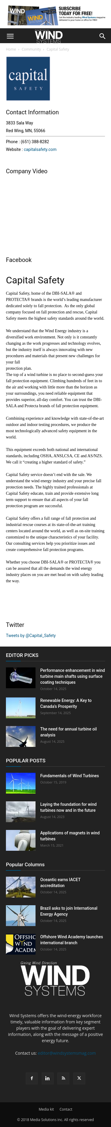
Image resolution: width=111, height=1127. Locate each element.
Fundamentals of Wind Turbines (69, 775)
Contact (65, 1109)
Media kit (46, 1109)
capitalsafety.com (40, 149)
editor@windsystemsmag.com (67, 1053)
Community (31, 49)
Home (11, 49)
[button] (10, 36)
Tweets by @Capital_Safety (31, 635)
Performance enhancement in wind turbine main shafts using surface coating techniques (72, 676)
